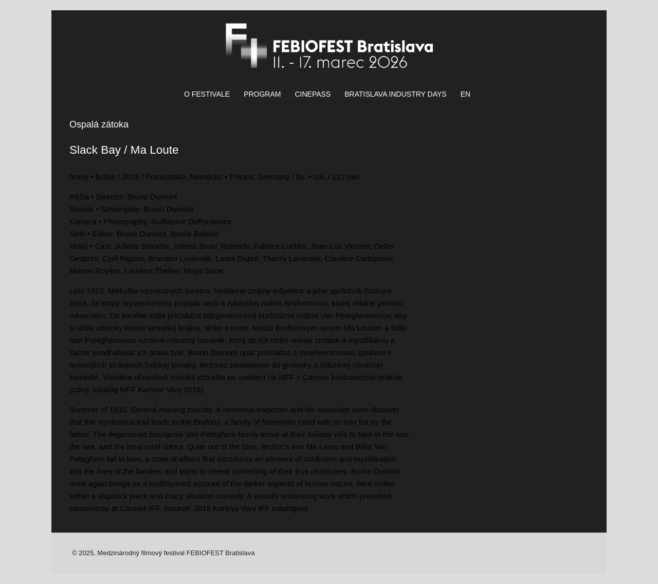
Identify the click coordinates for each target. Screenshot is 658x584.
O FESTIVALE (207, 94)
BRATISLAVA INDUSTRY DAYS (395, 94)
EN (465, 94)
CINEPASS (313, 94)
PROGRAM (262, 94)
